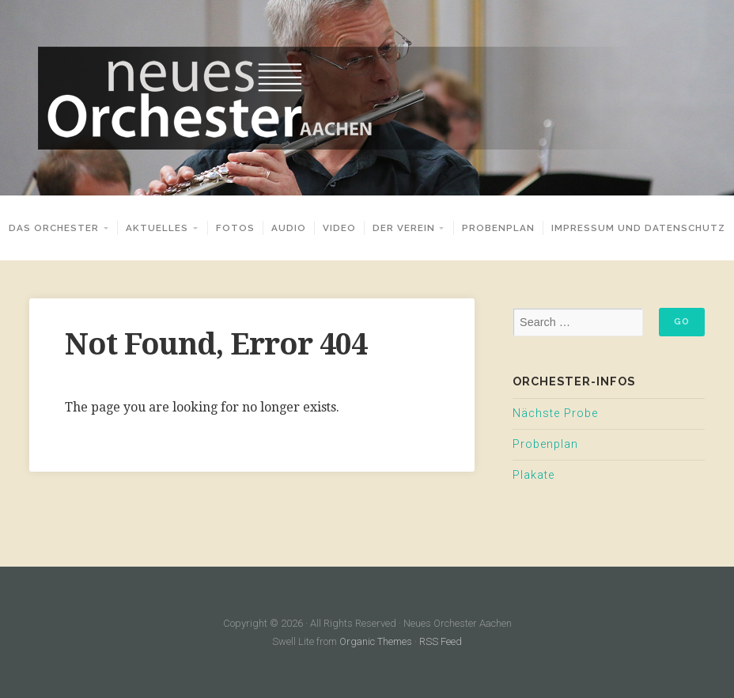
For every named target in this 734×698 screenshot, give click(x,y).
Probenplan (498, 227)
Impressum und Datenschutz (638, 227)
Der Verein (404, 227)
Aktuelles (157, 227)
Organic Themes (375, 641)
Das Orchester (54, 227)
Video (339, 227)
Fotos (235, 227)
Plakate (533, 475)
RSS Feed (440, 641)
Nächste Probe (555, 413)
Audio (288, 227)
